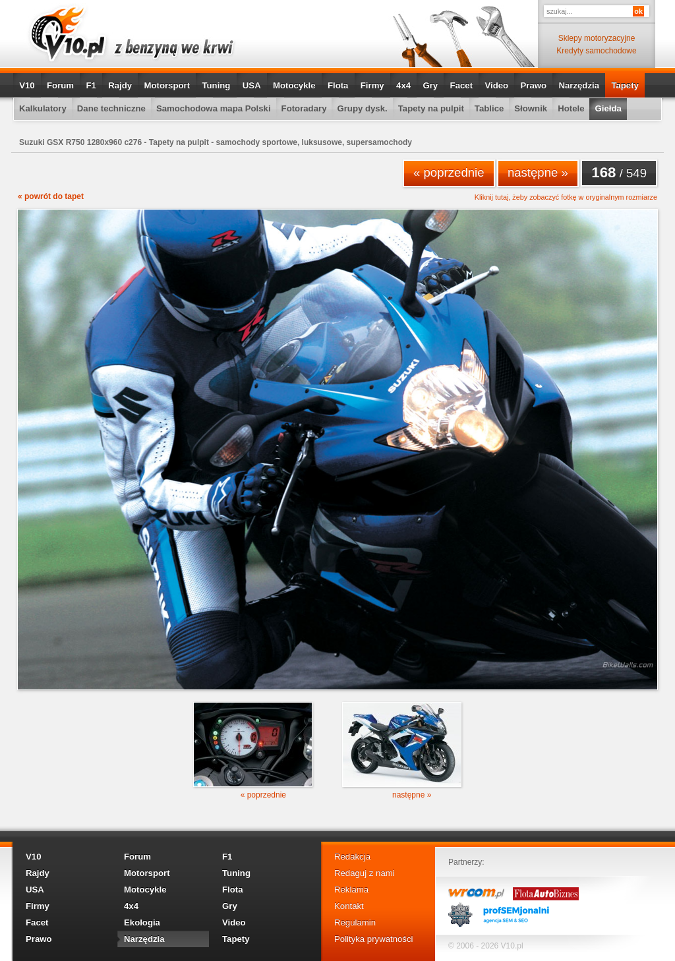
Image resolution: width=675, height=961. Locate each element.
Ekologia (142, 922)
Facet (461, 85)
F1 (91, 85)
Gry (430, 85)
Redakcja (352, 856)
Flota (338, 85)
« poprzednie (448, 172)
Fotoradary (304, 108)
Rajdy (120, 85)
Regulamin (355, 922)
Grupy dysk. (362, 108)
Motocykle (294, 85)
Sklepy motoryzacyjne (596, 38)
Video (496, 85)
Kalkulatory (43, 108)
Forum (60, 85)
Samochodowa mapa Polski (213, 108)
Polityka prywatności (373, 939)
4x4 (403, 85)
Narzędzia (578, 85)
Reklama (351, 889)
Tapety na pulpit (431, 108)
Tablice (489, 108)
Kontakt (349, 906)
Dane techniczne (111, 108)
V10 (26, 85)
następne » (538, 172)
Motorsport (167, 85)
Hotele (571, 108)
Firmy (372, 85)
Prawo (533, 85)
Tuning (216, 85)
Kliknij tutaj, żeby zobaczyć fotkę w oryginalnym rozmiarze (566, 197)
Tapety (625, 85)
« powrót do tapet (51, 196)
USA (252, 85)
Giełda (608, 108)
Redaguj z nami (364, 873)
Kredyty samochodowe (596, 50)
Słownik (530, 108)
